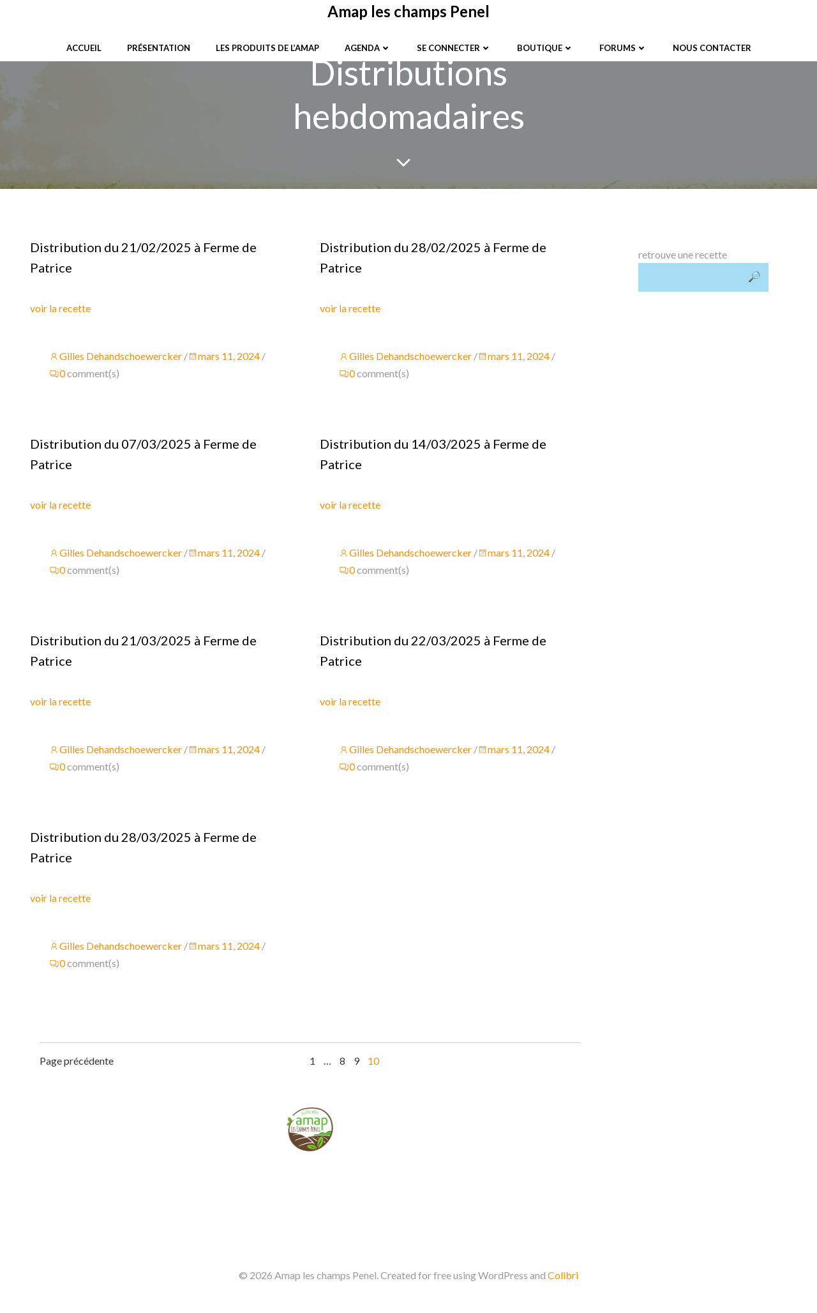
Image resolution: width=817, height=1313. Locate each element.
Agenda (368, 48)
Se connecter (454, 48)
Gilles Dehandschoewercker (115, 356)
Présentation (158, 48)
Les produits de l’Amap (267, 48)
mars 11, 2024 (224, 356)
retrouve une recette (682, 254)
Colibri (563, 1275)
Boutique (545, 48)
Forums (623, 48)
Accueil (83, 48)
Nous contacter (712, 48)
